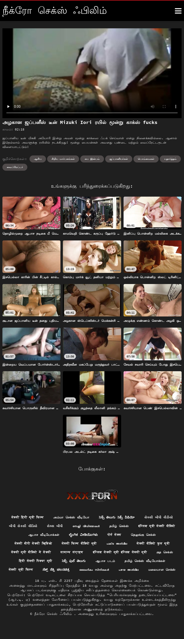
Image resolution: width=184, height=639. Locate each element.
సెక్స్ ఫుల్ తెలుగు (163, 562)
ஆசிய (38, 159)
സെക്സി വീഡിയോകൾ (129, 526)
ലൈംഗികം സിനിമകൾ (57, 580)
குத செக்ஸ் (85, 562)
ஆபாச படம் (28, 571)
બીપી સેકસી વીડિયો (63, 526)
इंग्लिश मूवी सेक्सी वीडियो (38, 535)
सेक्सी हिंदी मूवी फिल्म (43, 517)
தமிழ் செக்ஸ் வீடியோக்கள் (70, 571)
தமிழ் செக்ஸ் (164, 526)
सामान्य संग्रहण (141, 553)
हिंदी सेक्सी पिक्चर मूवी (122, 562)
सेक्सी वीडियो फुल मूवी (48, 553)
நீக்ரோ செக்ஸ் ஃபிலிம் (54, 624)
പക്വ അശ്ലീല (159, 544)
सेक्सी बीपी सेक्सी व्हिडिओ (70, 544)
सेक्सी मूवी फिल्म (115, 571)
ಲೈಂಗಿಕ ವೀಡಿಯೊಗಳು (126, 535)
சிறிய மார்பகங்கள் (63, 159)
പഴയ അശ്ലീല (93, 580)
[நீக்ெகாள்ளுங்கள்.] (178, 11)
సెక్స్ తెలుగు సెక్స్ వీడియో (139, 517)
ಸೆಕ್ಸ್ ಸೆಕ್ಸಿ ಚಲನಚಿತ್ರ (152, 571)
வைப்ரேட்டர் (15, 167)
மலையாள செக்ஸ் (128, 580)
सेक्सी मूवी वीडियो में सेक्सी (97, 553)
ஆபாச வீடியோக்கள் (85, 535)
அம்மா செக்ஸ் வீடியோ (90, 517)
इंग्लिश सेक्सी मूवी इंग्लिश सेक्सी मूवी (37, 562)
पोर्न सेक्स (159, 535)
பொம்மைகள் (146, 159)
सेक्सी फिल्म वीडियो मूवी (119, 544)
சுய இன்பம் (92, 159)
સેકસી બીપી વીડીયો (24, 526)
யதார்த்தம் (170, 159)
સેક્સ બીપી (96, 526)
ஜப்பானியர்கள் (119, 159)
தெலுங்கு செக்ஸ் (26, 544)
